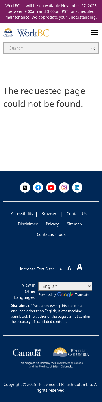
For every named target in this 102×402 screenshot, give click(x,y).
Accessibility (22, 213)
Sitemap (74, 224)
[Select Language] (65, 286)
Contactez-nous (51, 234)
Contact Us (77, 213)
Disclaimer (28, 224)
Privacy (52, 224)
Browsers (49, 213)
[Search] (45, 48)
